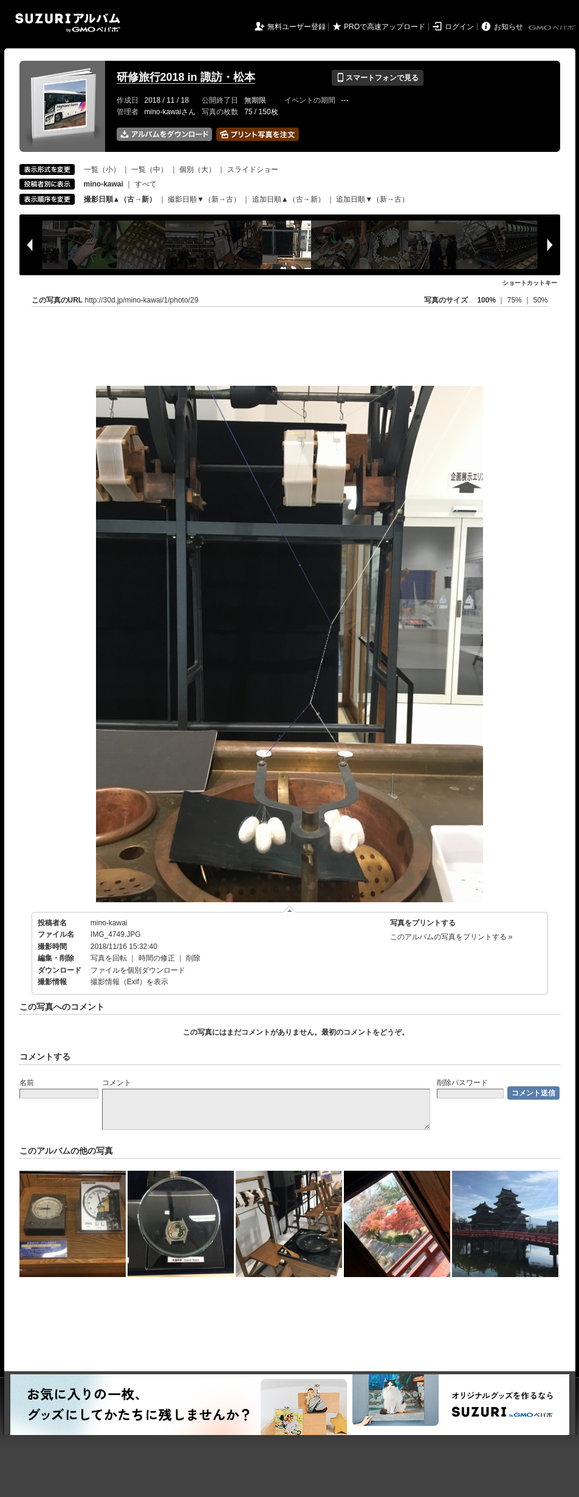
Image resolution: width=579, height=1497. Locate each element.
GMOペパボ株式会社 (553, 28)
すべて (146, 184)
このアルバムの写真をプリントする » (451, 937)
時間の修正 (157, 958)
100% (486, 300)
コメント (116, 1082)
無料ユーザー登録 (296, 26)
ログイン (459, 26)
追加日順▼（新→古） (372, 199)
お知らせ (508, 26)
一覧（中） (149, 169)
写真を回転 (109, 958)
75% (515, 300)
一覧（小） (102, 169)
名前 (26, 1082)
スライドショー (252, 169)
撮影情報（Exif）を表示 (129, 982)
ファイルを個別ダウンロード (138, 970)
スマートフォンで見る (378, 78)
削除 (193, 958)
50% (540, 300)
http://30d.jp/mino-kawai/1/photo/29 (142, 300)
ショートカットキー (529, 282)
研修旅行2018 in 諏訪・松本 (186, 77)
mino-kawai (109, 923)
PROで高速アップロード (384, 26)
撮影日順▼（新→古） (204, 199)
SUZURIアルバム (67, 23)
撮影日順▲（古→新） (120, 199)
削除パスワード (462, 1082)
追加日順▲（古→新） (288, 199)
